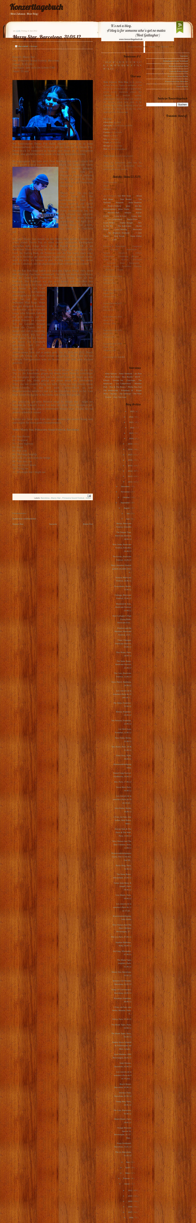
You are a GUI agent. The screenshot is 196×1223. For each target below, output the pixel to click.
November (125, 492)
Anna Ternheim (135, 202)
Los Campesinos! (115, 219)
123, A (108, 62)
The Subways (125, 393)
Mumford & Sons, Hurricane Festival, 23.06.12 (123, 607)
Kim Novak (119, 236)
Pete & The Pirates (117, 387)
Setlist (88, 498)
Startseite (53, 524)
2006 (131, 1217)
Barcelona (45, 498)
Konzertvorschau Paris (178, 66)
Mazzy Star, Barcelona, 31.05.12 (46, 37)
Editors (139, 209)
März (127, 1173)
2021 (131, 433)
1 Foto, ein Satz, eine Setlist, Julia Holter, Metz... (122, 820)
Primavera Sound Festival (73, 498)
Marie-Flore (132, 219)
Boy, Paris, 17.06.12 (122, 782)
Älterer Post (88, 524)
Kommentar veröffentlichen (24, 518)
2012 (130, 482)
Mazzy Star (56, 498)
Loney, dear (136, 216)
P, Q (123, 65)
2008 (130, 1206)
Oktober (126, 497)
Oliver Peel (108, 122)
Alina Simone (111, 373)
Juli (128, 513)
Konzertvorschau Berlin (178, 76)
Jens (105, 139)
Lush (114, 239)
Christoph (107, 125)
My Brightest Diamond (118, 233)
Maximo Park (113, 212)
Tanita (106, 135)
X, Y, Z (110, 69)
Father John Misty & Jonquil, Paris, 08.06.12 (122, 886)
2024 (131, 417)
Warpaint (119, 202)
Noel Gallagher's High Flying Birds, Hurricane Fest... (121, 619)
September (125, 502)
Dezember (125, 486)
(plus (128, 206)
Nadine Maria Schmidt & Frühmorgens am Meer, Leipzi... (121, 1045)
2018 (130, 449)
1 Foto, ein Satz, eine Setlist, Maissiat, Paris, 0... (121, 1010)
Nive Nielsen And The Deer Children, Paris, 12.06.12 (122, 844)
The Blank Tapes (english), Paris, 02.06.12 (124, 963)
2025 (132, 411)
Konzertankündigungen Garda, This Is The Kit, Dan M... (121, 856)
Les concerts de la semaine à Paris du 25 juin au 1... (122, 694)
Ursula (106, 142)
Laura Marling (120, 229)
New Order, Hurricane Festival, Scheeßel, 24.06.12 (122, 547)
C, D (119, 62)
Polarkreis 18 (127, 390)
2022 (132, 427)
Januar (127, 1184)
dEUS (137, 377)
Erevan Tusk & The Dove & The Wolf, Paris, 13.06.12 (123, 832)
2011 (130, 1190)
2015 (130, 465)
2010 (130, 1196)
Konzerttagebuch (36, 7)
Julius (105, 129)
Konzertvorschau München (176, 81)
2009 (130, 1201)
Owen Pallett (136, 236)
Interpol (127, 212)
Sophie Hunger (126, 222)
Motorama (137, 229)
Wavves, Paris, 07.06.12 (121, 937)
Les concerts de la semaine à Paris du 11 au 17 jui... (122, 907)
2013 (130, 476)
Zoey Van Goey (120, 397)
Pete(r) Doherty (114, 206)
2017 (130, 454)
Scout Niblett (109, 222)
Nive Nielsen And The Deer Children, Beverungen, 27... (122, 928)
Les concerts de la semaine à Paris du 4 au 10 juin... (122, 1075)
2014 (130, 471)
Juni (128, 519)
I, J (138, 62)
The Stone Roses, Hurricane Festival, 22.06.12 (123, 664)
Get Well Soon (124, 196)
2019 (130, 444)
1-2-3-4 (121, 357)
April (127, 1167)
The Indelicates (124, 226)
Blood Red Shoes (112, 377)
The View (137, 393)
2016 (130, 460)
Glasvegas (131, 380)
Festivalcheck (182, 86)
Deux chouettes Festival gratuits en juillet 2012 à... (121, 568)
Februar (126, 1178)
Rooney (113, 393)
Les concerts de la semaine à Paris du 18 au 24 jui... (122, 799)
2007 (130, 1212)
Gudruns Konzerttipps (178, 71)
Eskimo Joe (118, 380)
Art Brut (138, 373)
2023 (131, 422)
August (127, 508)
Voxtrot (108, 397)
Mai (128, 1162)
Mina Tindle (123, 209)
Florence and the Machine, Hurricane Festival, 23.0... (122, 631)
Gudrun (106, 132)
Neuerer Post (17, 524)
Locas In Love (120, 216)
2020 (131, 438)
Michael (106, 146)
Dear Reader (126, 199)
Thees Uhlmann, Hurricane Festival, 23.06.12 (123, 643)
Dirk (105, 149)
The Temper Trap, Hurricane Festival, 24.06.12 (123, 535)
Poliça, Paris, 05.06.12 (121, 1019)
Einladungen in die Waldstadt (175, 61)
